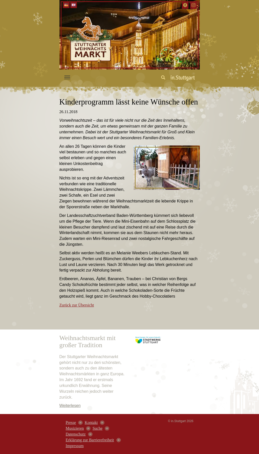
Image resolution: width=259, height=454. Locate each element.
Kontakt (91, 422)
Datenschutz (76, 434)
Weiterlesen (70, 405)
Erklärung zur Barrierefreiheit (90, 440)
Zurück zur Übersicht (76, 305)
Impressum (75, 446)
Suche (97, 428)
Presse (71, 422)
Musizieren (75, 428)
